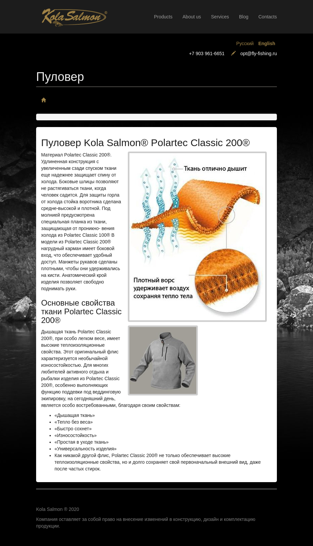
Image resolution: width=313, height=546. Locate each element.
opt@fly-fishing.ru (258, 53)
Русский (245, 43)
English (266, 43)
